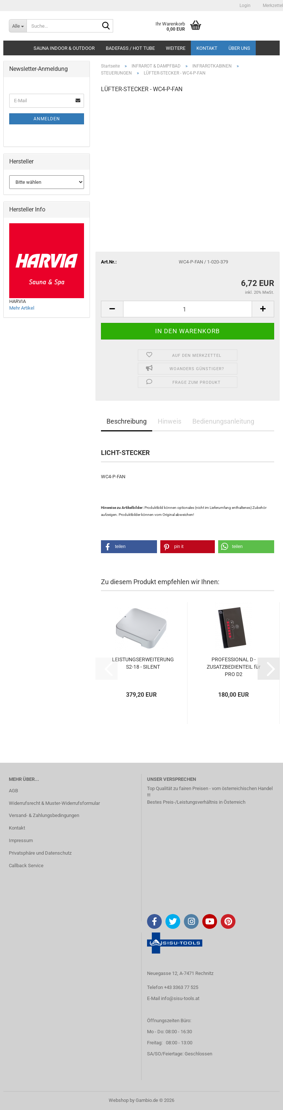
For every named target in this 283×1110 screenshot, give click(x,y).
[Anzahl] (187, 309)
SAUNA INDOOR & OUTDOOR (64, 48)
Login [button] (244, 5)
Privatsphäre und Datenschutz (40, 853)
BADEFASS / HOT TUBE (130, 48)
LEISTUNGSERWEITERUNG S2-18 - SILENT (143, 663)
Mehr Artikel (21, 308)
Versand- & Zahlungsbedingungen (44, 815)
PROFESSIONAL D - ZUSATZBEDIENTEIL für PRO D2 (234, 666)
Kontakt (206, 48)
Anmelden (47, 118)
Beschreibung (126, 421)
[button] (112, 309)
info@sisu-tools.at (180, 998)
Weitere (175, 48)
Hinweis (169, 421)
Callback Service (26, 865)
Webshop (119, 1100)
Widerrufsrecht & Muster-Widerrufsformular (54, 803)
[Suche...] (18, 25)
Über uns (239, 48)
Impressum (21, 840)
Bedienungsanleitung (223, 421)
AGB (13, 790)
